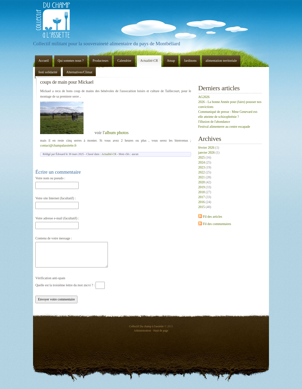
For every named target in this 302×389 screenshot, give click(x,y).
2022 (201, 172)
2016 (201, 202)
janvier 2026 (206, 152)
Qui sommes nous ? (71, 60)
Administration (142, 330)
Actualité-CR (149, 60)
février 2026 (206, 147)
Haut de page (160, 330)
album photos (117, 132)
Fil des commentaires (217, 224)
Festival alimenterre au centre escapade (224, 126)
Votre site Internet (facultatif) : (55, 198)
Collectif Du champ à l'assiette (53, 20)
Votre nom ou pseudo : (50, 178)
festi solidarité (47, 72)
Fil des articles (212, 216)
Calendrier (124, 60)
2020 (201, 182)
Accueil (43, 60)
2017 (201, 197)
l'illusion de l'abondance (214, 121)
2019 (201, 187)
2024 (201, 162)
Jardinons (190, 60)
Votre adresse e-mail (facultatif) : (57, 218)
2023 (201, 167)
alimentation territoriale (221, 60)
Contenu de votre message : (53, 238)
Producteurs (101, 60)
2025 (201, 157)
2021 (201, 177)
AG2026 (204, 97)
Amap (171, 60)
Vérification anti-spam (50, 278)
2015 (201, 207)
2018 (201, 192)
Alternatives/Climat (79, 72)
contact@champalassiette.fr (58, 145)
